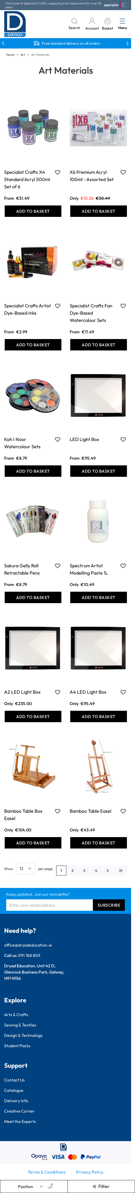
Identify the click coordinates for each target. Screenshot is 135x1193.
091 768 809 (29, 955)
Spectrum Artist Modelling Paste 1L (89, 569)
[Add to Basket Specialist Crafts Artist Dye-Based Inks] (33, 344)
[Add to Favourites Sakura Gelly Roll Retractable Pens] (57, 566)
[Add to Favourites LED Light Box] (123, 439)
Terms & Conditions (47, 1172)
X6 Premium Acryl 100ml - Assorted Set (92, 175)
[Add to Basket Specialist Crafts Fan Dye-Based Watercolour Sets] (98, 344)
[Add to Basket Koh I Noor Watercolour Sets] (33, 471)
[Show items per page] (25, 868)
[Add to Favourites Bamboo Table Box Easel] (57, 811)
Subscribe (109, 905)
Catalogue (13, 1090)
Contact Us (14, 1079)
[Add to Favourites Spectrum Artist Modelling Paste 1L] (123, 566)
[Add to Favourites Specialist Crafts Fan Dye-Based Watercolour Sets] (123, 306)
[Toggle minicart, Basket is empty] (107, 24)
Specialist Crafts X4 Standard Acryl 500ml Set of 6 (27, 179)
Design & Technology (23, 1035)
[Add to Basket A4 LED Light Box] (98, 716)
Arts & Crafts (16, 1014)
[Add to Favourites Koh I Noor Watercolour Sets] (57, 439)
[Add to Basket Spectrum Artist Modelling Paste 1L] (98, 597)
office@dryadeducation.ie (28, 945)
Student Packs (17, 1045)
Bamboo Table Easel (90, 811)
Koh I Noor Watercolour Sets (22, 443)
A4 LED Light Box (88, 692)
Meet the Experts (20, 1121)
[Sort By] (31, 1186)
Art (23, 55)
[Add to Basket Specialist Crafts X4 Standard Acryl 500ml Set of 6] (33, 211)
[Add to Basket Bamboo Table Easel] (98, 843)
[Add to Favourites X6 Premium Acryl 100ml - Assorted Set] (123, 172)
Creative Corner (19, 1111)
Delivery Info (16, 1100)
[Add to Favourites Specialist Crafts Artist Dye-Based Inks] (57, 306)
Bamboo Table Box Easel (23, 814)
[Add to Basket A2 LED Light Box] (33, 716)
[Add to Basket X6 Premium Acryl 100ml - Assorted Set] (98, 211)
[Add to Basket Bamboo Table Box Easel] (33, 843)
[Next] (120, 870)
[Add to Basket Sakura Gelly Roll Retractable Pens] (33, 597)
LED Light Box (84, 439)
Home (10, 55)
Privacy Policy (90, 1172)
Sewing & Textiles (20, 1025)
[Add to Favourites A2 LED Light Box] (57, 692)
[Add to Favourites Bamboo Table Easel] (123, 811)
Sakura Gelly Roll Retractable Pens (22, 569)
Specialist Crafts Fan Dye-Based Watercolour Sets (91, 313)
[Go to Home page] (15, 24)
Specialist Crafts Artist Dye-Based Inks (27, 309)
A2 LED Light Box (22, 692)
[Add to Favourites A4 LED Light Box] (123, 692)
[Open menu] (122, 21)
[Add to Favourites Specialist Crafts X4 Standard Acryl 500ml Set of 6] (57, 172)
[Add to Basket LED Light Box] (98, 471)
